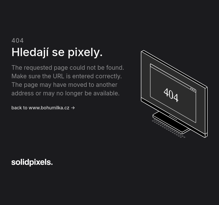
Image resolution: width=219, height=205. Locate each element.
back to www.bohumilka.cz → (43, 107)
